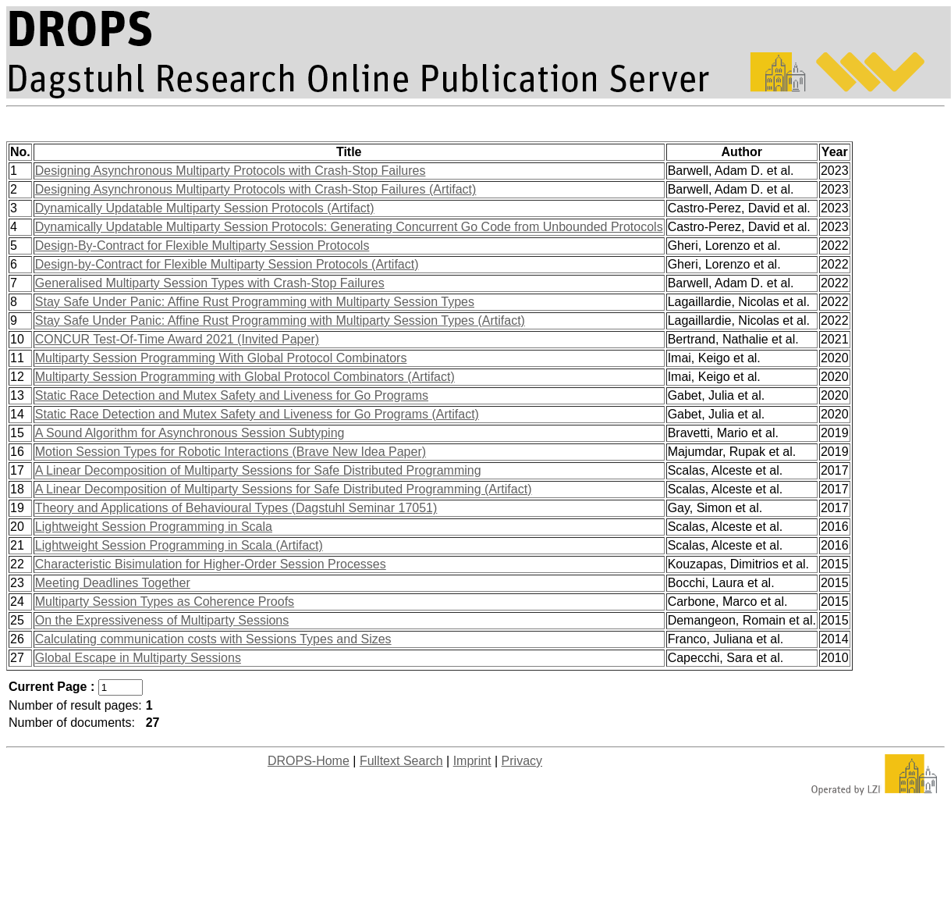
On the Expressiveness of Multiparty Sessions (162, 620)
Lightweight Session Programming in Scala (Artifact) (179, 545)
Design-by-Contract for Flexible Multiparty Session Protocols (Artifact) (227, 264)
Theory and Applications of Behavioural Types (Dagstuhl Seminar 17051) (236, 507)
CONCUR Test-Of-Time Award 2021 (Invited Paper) (177, 339)
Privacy (522, 760)
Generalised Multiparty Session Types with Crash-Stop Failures (210, 283)
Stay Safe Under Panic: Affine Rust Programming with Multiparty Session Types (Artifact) (280, 320)
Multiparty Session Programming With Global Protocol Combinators (221, 358)
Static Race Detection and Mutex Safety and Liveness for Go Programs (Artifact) (257, 414)
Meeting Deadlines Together (112, 582)
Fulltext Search (401, 760)
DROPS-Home (309, 760)
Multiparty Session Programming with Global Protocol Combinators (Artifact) (245, 376)
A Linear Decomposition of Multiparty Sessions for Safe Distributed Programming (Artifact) (283, 489)
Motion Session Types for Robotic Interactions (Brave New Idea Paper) (230, 451)
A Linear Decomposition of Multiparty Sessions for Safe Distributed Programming (258, 470)
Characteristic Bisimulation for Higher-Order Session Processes (210, 564)
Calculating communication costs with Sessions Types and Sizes (213, 639)
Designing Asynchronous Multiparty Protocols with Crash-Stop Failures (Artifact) (256, 189)
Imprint (472, 760)
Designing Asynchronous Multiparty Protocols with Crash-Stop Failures (230, 170)
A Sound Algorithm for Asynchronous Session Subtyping (190, 433)
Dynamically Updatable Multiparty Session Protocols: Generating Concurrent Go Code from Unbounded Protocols (349, 226)
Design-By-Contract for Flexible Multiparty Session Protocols (202, 245)
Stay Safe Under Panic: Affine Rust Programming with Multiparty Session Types (254, 301)
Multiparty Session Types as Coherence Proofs (164, 601)
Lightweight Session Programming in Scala (153, 526)
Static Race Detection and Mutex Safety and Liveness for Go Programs (231, 395)
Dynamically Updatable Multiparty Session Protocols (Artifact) (204, 208)
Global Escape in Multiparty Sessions (138, 657)
